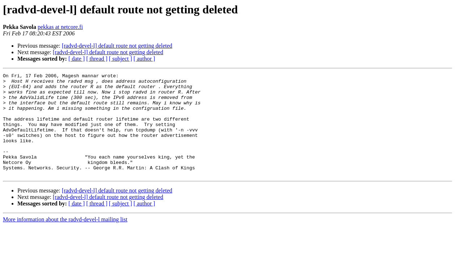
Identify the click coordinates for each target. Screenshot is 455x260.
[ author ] (144, 59)
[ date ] (76, 59)
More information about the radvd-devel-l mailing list (65, 240)
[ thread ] (97, 59)
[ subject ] (120, 59)
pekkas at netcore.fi (60, 27)
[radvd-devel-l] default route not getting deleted (117, 46)
